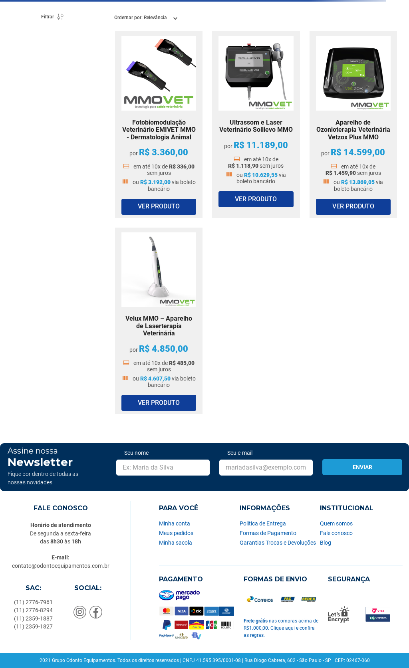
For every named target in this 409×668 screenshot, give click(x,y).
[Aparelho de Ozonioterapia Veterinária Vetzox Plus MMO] (353, 124)
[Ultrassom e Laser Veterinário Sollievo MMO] (256, 124)
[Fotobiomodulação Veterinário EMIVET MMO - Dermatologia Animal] (159, 124)
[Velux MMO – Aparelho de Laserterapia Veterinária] (159, 321)
